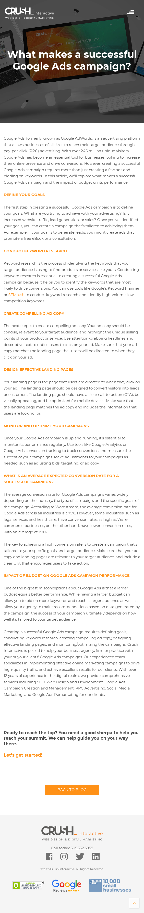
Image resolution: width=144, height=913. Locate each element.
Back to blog (72, 789)
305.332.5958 (82, 848)
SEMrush (16, 294)
